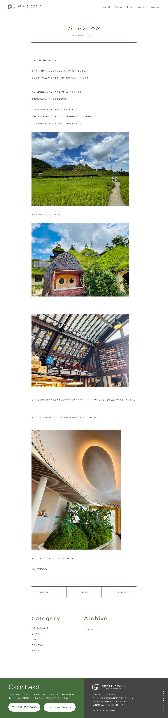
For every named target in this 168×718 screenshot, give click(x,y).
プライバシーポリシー (100, 710)
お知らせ (35, 650)
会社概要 (112, 710)
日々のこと (91, 35)
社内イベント (37, 633)
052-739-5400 (103, 701)
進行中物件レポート (40, 628)
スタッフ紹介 (37, 645)
